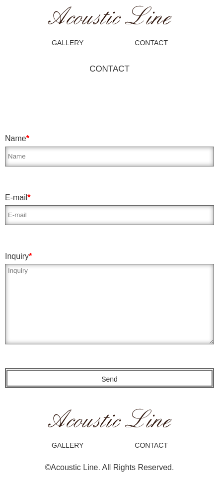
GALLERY (67, 43)
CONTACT (151, 43)
